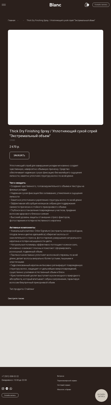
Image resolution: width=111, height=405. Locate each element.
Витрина (60, 376)
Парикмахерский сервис (67, 381)
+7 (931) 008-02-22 (10, 376)
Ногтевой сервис (63, 385)
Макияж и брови (64, 390)
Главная (11, 20)
